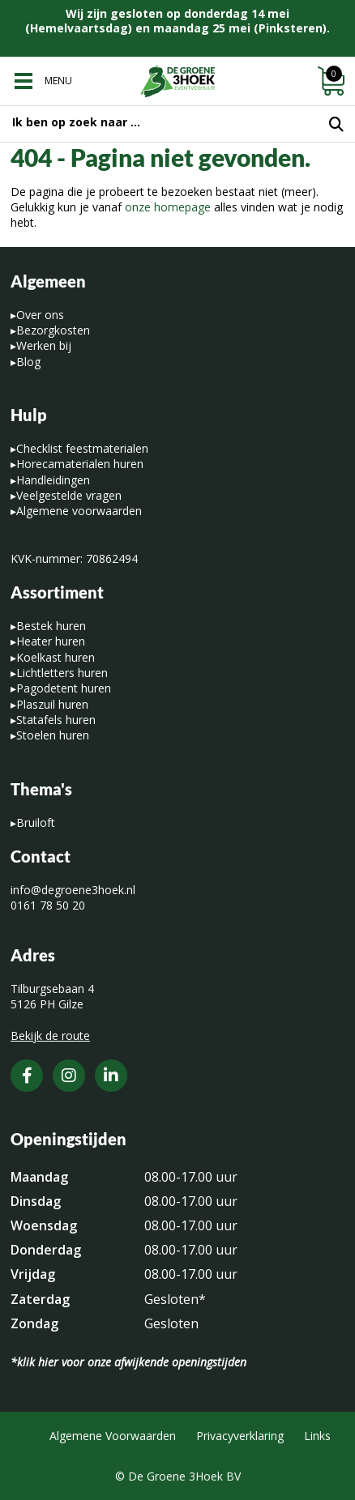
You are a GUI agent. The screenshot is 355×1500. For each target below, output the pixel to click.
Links (317, 1435)
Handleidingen (53, 480)
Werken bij (43, 345)
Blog (28, 361)
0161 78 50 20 (48, 905)
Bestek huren (51, 625)
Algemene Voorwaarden (112, 1435)
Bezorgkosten (53, 330)
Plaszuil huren (52, 704)
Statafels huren (56, 719)
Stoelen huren (52, 735)
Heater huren (50, 641)
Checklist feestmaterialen (82, 448)
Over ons (40, 314)
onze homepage (168, 207)
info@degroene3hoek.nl (73, 889)
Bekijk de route (50, 1035)
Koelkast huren (55, 657)
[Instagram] (69, 1075)
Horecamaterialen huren (79, 463)
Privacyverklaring (240, 1435)
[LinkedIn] (111, 1075)
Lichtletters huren (62, 672)
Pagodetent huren (63, 688)
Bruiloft (35, 822)
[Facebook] (27, 1075)
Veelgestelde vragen (69, 495)
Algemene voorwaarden (79, 510)
